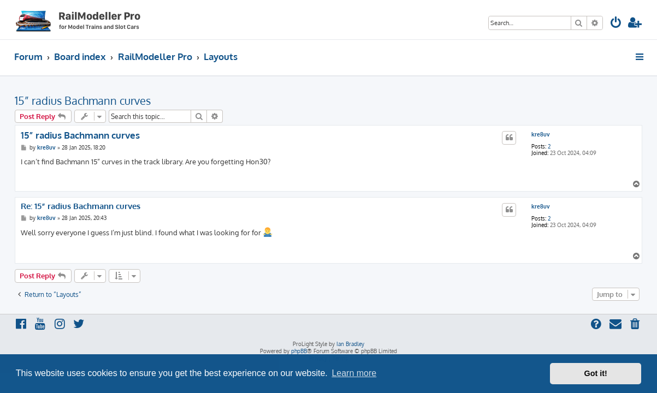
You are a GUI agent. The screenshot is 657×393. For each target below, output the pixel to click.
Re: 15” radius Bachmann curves (80, 206)
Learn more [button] (354, 373)
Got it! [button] (595, 373)
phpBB (299, 351)
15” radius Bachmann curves (83, 100)
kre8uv (540, 134)
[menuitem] (616, 23)
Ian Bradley (350, 344)
